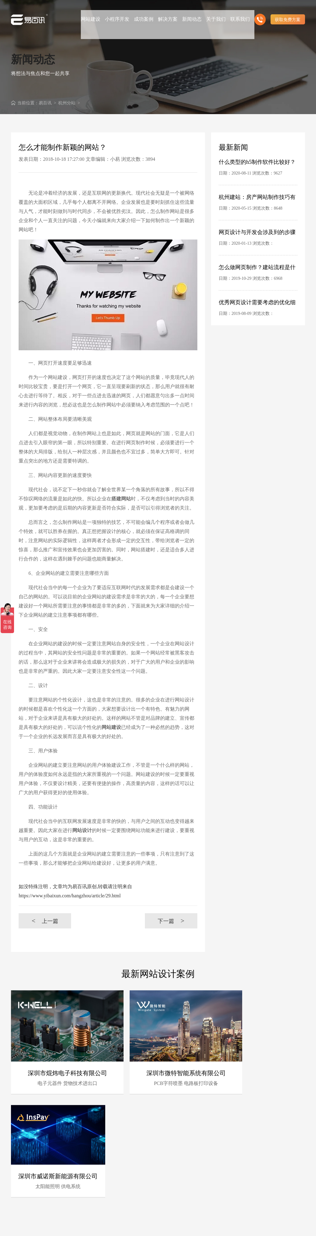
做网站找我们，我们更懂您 (133, 1204)
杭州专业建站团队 (131, 1155)
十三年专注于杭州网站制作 (133, 1188)
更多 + (299, 1127)
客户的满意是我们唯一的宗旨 (133, 1196)
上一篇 (45, 920)
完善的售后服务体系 (175, 1163)
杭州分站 (66, 103)
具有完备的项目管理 (175, 1155)
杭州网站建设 (162, 1225)
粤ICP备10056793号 (273, 1226)
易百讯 (45, 103)
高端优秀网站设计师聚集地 (175, 1204)
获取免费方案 (287, 12)
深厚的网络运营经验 (175, 1171)
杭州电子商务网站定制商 (175, 1180)
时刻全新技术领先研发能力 (175, 1148)
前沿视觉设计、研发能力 (133, 1180)
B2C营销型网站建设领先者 (133, 1172)
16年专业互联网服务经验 (133, 1148)
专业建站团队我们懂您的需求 (175, 1196)
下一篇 (171, 920)
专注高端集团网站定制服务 (175, 1188)
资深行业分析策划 (131, 1163)
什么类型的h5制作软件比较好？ (257, 162)
